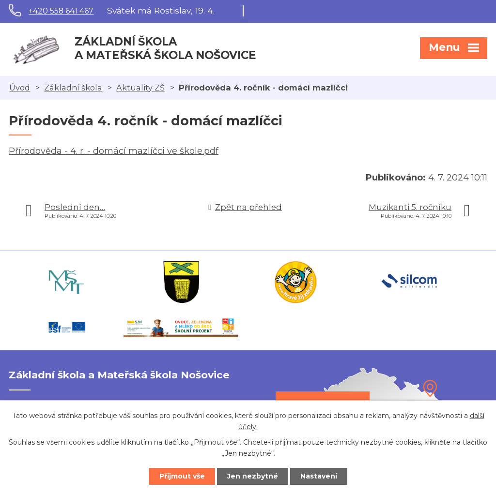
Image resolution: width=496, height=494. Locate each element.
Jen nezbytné (252, 476)
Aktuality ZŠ (140, 87)
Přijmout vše (182, 476)
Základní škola (73, 87)
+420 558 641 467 (61, 10)
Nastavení (318, 476)
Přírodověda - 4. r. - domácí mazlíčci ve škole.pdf (113, 151)
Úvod (19, 87)
